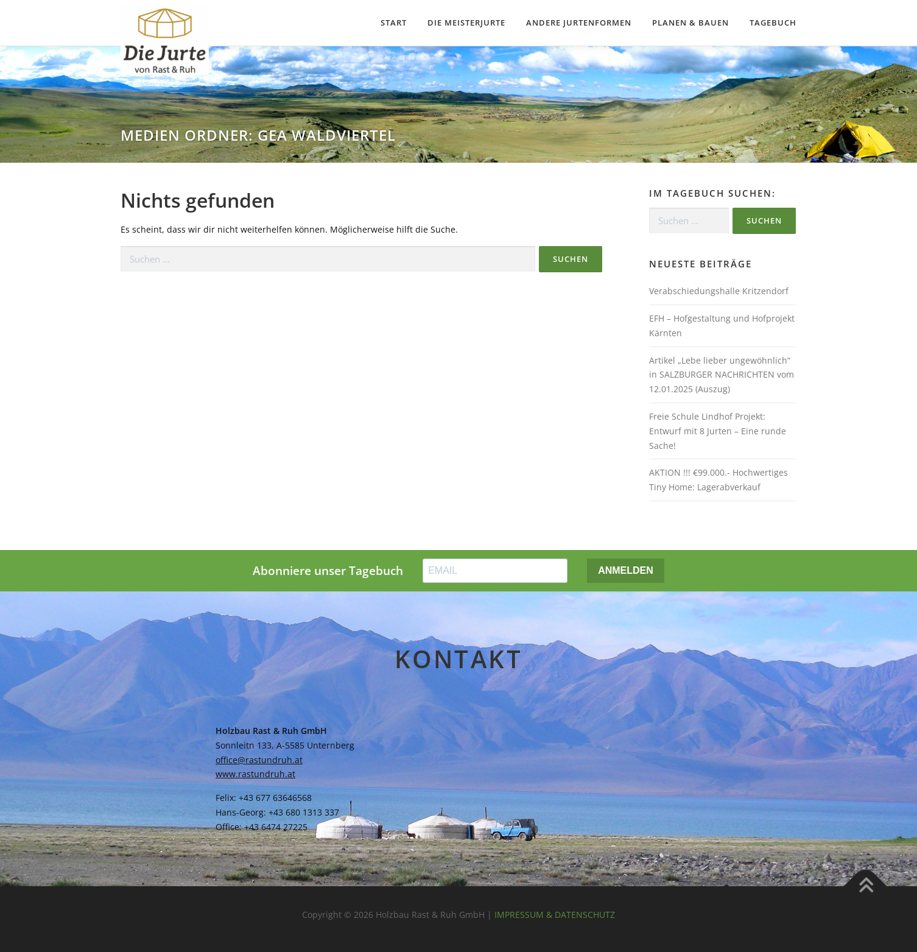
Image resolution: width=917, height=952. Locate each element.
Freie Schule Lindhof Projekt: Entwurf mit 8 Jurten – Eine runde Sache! (717, 431)
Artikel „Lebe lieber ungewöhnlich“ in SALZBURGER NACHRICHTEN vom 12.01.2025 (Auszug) (721, 374)
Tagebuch (773, 22)
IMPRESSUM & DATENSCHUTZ (554, 914)
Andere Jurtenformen (578, 22)
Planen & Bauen (690, 22)
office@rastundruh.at (259, 760)
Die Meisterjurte (466, 22)
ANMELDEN (625, 570)
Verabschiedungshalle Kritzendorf (719, 291)
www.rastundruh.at (255, 774)
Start (394, 22)
